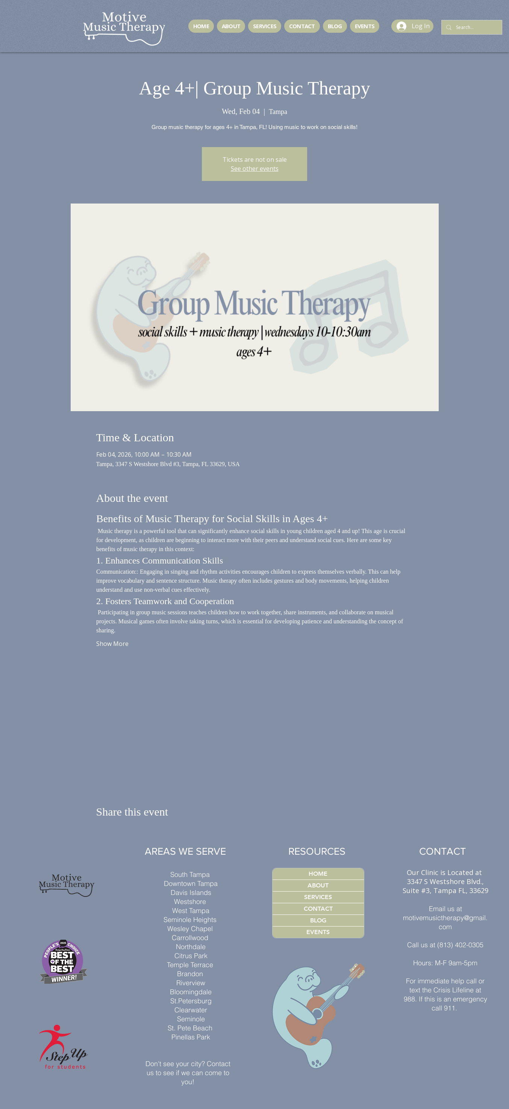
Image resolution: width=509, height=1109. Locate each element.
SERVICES (318, 897)
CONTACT (318, 908)
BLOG (318, 920)
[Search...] (471, 27)
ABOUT (318, 885)
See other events (255, 168)
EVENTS (318, 932)
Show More (112, 644)
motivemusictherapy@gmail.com (445, 922)
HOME (318, 873)
